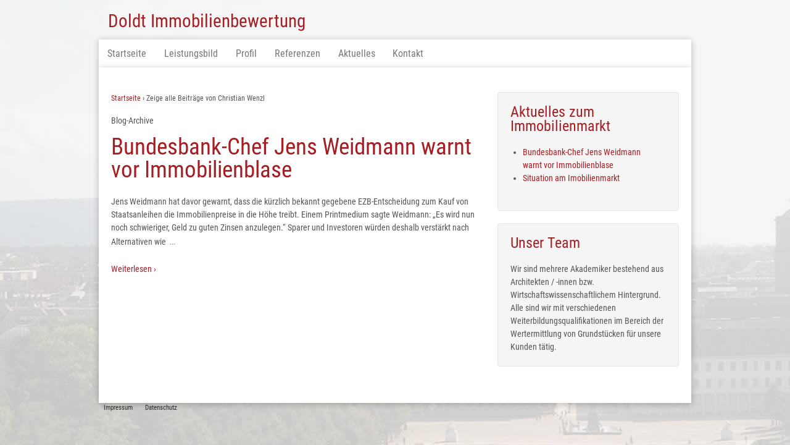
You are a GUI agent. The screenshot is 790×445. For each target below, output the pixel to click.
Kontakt (408, 53)
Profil (246, 53)
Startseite (126, 53)
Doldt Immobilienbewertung (207, 21)
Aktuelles (356, 53)
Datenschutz (161, 408)
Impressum (118, 408)
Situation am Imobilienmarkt (571, 178)
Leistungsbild (191, 53)
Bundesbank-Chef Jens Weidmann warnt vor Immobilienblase (291, 158)
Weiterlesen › (133, 269)
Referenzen (297, 53)
